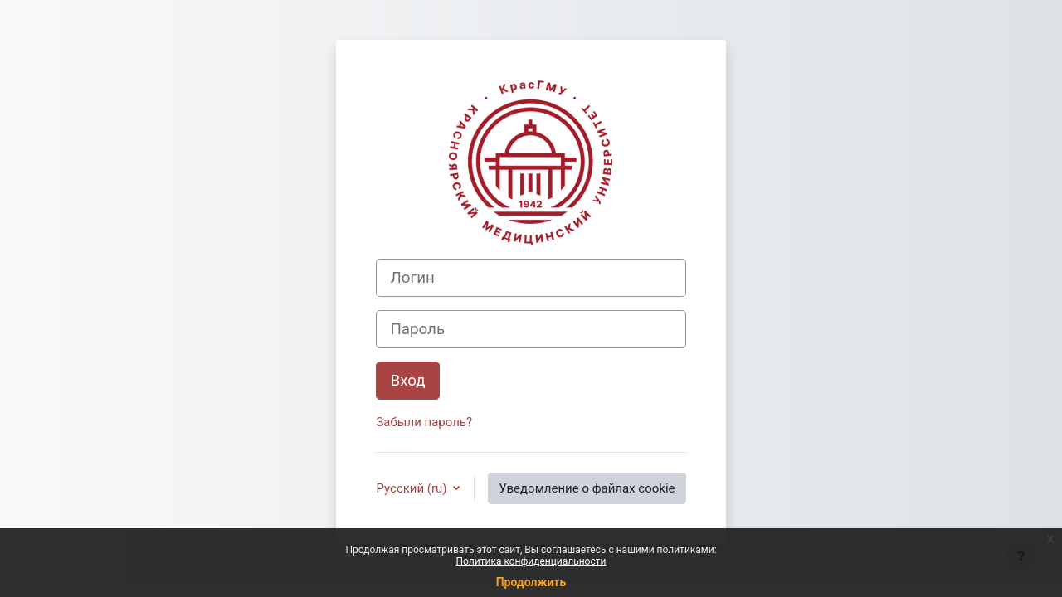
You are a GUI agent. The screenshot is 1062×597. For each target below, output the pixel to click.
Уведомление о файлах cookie (587, 488)
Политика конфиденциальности (531, 561)
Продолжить (531, 582)
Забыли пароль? (424, 422)
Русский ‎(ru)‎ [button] (413, 488)
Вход (407, 380)
